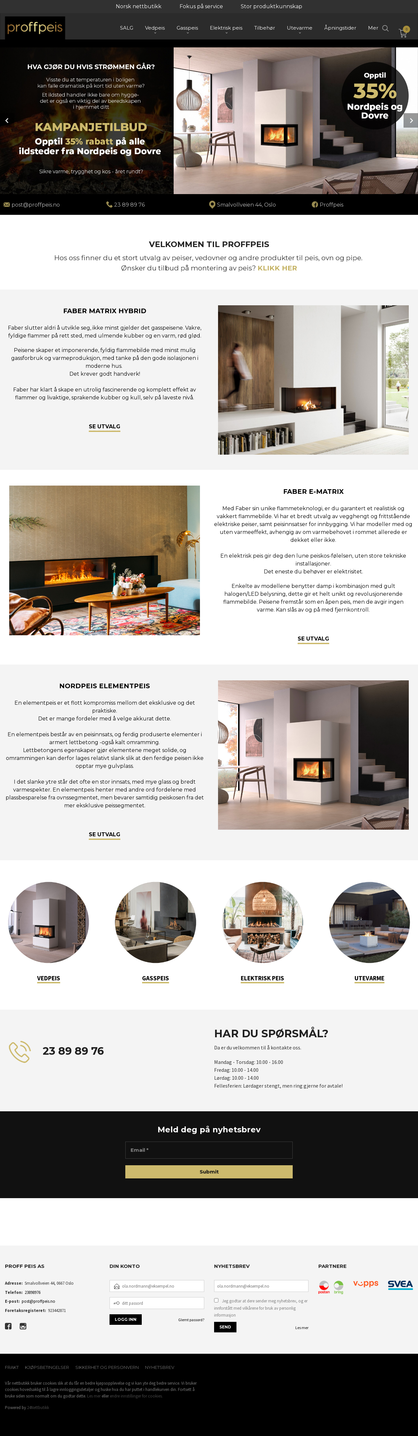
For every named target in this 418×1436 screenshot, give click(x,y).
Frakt (12, 1367)
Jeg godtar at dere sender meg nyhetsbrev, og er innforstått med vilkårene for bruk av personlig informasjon (260, 1308)
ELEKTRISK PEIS (262, 978)
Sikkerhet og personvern (107, 1367)
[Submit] (209, 1171)
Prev (7, 120)
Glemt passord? (191, 1319)
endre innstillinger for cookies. (136, 1396)
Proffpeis (331, 205)
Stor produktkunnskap (271, 6)
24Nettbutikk (38, 1407)
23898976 (32, 1292)
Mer (373, 30)
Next (411, 120)
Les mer (301, 1327)
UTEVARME (369, 978)
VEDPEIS (48, 978)
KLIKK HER (277, 268)
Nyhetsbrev (159, 1367)
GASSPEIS (155, 978)
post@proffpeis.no (38, 1301)
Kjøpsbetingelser (47, 1367)
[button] (5, 1229)
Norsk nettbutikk (138, 6)
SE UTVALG (104, 426)
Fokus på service (201, 6)
